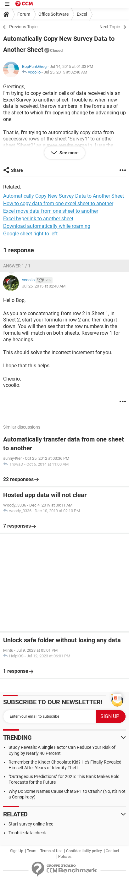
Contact (112, 851)
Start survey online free (30, 823)
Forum (23, 14)
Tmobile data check (27, 832)
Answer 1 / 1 (17, 265)
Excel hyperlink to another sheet (38, 219)
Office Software (53, 14)
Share (17, 170)
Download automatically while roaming (46, 226)
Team (31, 851)
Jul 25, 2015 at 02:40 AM (65, 72)
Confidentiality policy (84, 851)
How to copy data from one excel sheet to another (58, 203)
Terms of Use (51, 851)
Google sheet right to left (30, 234)
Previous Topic (23, 26)
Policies (64, 856)
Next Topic (109, 26)
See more (69, 152)
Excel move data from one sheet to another (50, 211)
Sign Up (16, 851)
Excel (82, 14)
